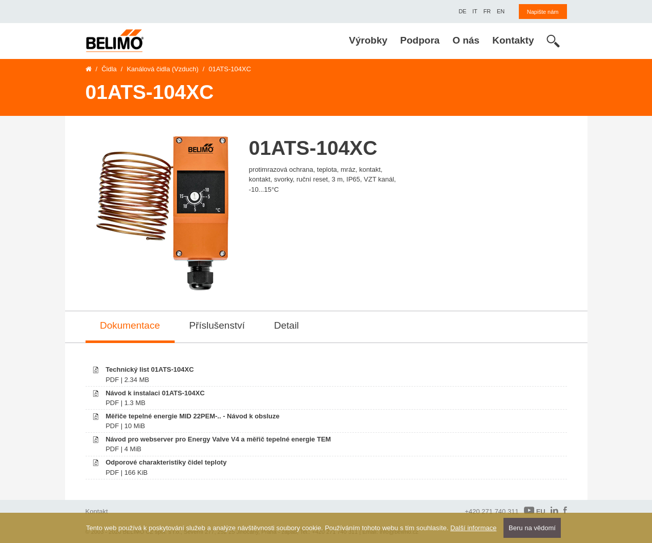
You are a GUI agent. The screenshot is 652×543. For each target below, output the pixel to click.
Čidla (109, 69)
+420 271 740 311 (491, 511)
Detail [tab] (286, 325)
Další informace (473, 528)
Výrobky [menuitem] (368, 40)
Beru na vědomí (532, 528)
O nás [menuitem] (465, 40)
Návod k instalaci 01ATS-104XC (155, 393)
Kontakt (97, 511)
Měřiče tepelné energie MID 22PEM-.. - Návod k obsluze (193, 416)
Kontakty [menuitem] (513, 40)
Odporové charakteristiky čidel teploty (166, 462)
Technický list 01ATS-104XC (150, 369)
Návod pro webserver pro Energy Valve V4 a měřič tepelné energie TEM (218, 439)
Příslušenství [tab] (217, 325)
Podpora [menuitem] (419, 40)
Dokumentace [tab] (130, 325)
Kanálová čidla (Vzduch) (162, 69)
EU (534, 511)
